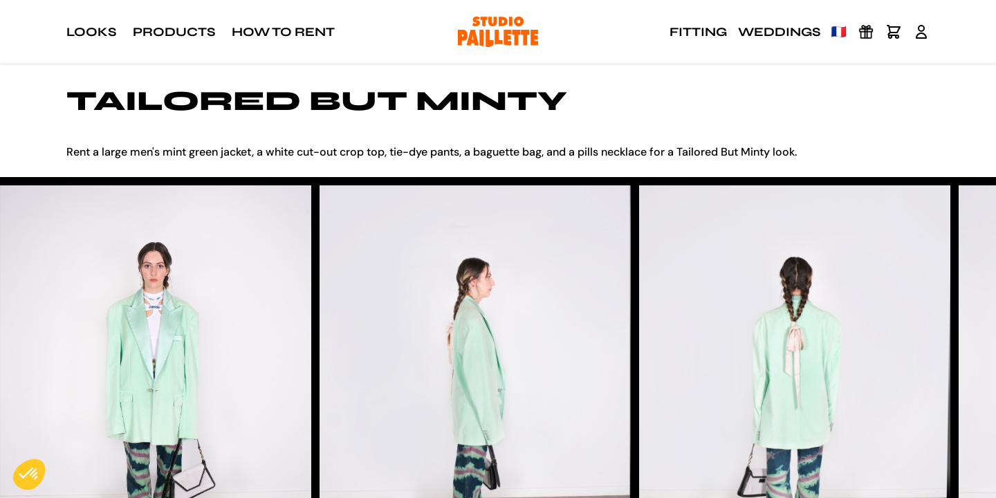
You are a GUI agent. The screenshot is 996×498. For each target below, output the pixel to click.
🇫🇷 (839, 31)
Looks (91, 31)
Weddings (779, 31)
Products (174, 31)
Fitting (698, 31)
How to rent (283, 31)
